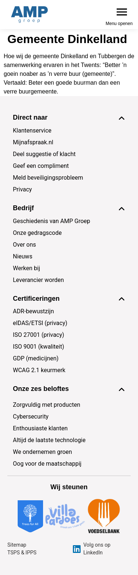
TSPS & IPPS (21, 552)
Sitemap (16, 545)
